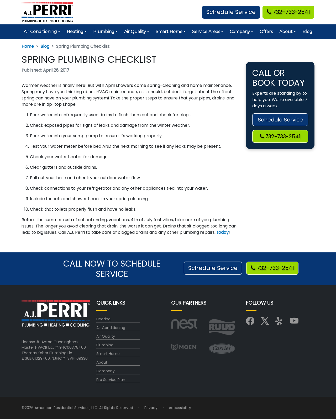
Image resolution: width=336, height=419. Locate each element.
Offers (266, 31)
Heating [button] (75, 31)
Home (28, 46)
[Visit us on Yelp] (279, 322)
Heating (103, 319)
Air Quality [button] (135, 31)
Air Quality (105, 336)
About (101, 362)
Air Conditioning (110, 327)
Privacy (151, 407)
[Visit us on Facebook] (250, 322)
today (223, 232)
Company (105, 371)
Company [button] (240, 31)
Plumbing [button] (103, 31)
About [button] (286, 31)
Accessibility (180, 407)
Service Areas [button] (206, 31)
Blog (307, 31)
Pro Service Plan (110, 379)
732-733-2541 (288, 12)
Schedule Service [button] (231, 12)
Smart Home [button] (169, 31)
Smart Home (108, 353)
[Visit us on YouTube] (294, 322)
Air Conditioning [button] (40, 31)
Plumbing (104, 345)
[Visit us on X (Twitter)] (265, 322)
